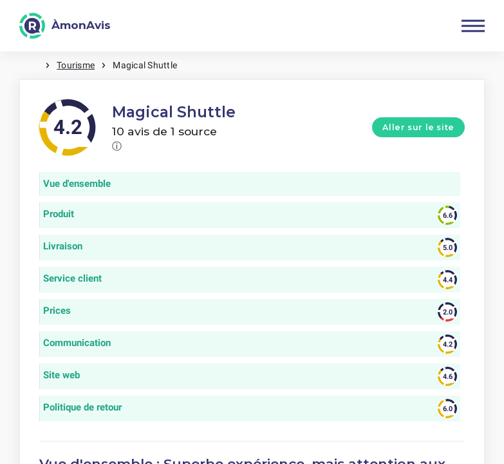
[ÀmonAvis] (65, 26)
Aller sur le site (418, 127)
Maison (32, 65)
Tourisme (76, 65)
